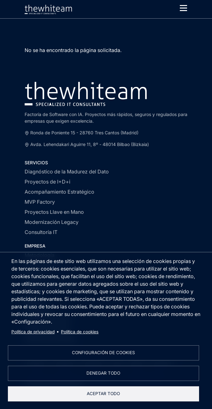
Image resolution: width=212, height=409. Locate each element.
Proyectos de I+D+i (47, 181)
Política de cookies (79, 331)
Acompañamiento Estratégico (59, 192)
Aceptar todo (103, 393)
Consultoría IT (41, 232)
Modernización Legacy (52, 222)
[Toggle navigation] (183, 8)
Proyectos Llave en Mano (54, 212)
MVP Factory (40, 202)
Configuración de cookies (103, 352)
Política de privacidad (33, 331)
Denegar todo (103, 373)
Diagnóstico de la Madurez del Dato (67, 171)
